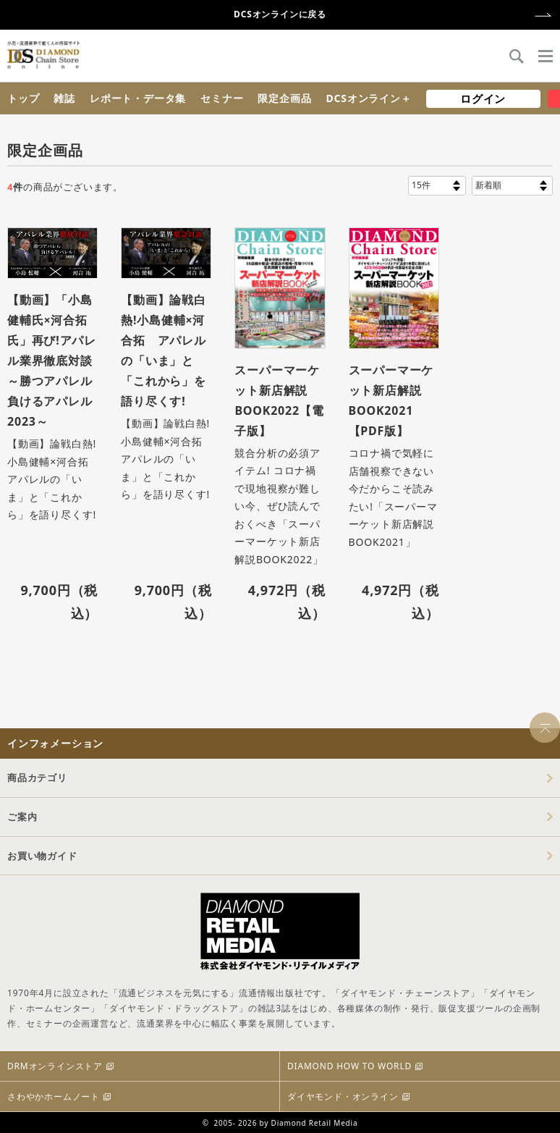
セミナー (221, 98)
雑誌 (64, 98)
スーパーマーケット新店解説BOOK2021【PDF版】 (391, 400)
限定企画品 (284, 98)
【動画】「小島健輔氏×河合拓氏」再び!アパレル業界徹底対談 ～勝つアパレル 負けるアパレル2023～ (52, 360)
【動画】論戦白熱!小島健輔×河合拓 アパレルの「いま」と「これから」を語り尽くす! (163, 350)
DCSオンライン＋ (368, 98)
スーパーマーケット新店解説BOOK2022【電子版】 (278, 400)
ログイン (483, 98)
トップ (23, 98)
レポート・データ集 (138, 98)
